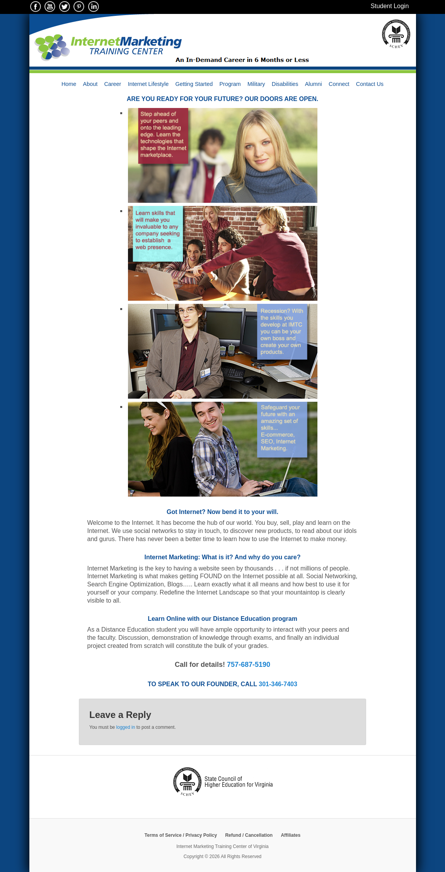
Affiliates (290, 835)
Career (112, 84)
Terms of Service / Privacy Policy (181, 835)
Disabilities (285, 84)
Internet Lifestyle (148, 84)
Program (230, 84)
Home (68, 84)
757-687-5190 (248, 664)
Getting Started (194, 84)
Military (256, 84)
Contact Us (370, 84)
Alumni (313, 84)
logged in (125, 727)
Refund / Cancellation (249, 835)
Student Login (390, 6)
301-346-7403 (278, 684)
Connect (339, 84)
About (90, 84)
